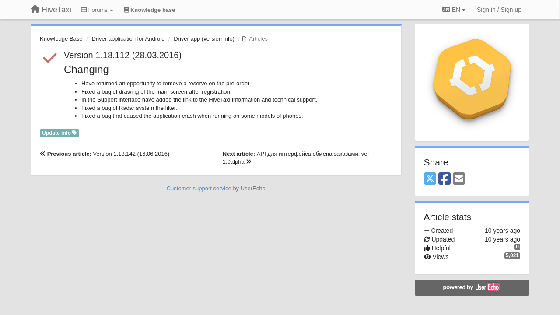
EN (454, 9)
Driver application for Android (127, 38)
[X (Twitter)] (430, 179)
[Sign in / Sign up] (499, 9)
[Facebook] (444, 179)
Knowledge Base (61, 38)
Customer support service (199, 188)
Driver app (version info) (204, 38)
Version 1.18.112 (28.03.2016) (123, 55)
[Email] (459, 179)
